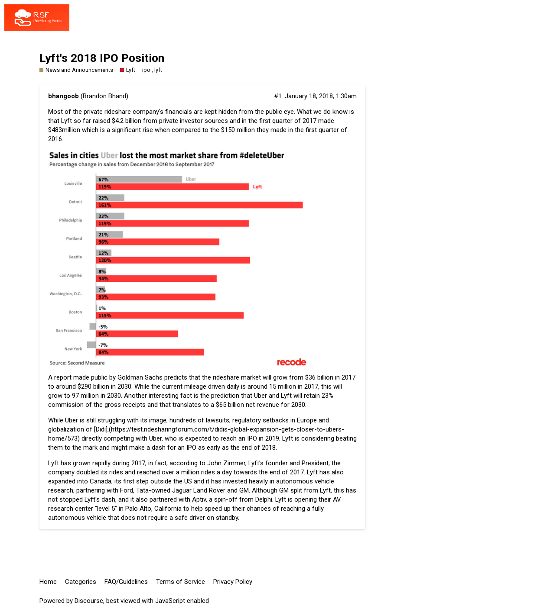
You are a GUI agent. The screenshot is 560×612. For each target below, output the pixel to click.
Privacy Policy (232, 582)
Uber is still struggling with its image (115, 420)
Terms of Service (180, 582)
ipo (146, 70)
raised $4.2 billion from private (135, 121)
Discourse (89, 601)
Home (48, 582)
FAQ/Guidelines (126, 582)
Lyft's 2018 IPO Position (101, 58)
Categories (80, 582)
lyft (158, 70)
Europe (307, 420)
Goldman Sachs (140, 377)
